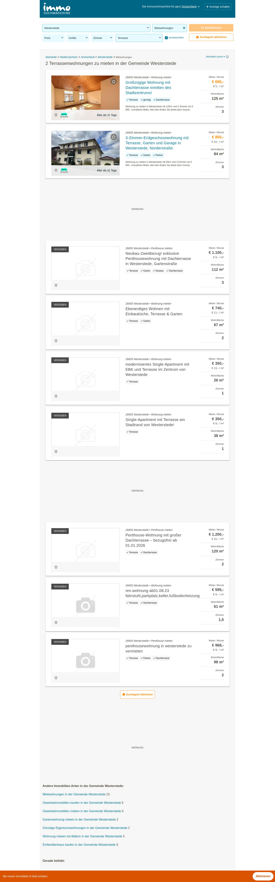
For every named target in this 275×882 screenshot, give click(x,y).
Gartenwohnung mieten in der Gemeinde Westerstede (79, 819)
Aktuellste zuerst (216, 56)
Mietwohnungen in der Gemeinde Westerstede (74, 794)
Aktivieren (263, 876)
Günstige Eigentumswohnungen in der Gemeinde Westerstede (85, 828)
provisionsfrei (176, 37)
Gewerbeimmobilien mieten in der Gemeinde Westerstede (82, 811)
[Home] (57, 9)
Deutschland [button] (191, 6)
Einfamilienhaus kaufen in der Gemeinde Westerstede (79, 845)
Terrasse (140, 38)
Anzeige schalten (218, 6)
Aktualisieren (211, 27)
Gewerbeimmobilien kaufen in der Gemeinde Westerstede (82, 803)
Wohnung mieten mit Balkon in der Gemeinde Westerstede (82, 836)
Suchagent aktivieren (211, 37)
